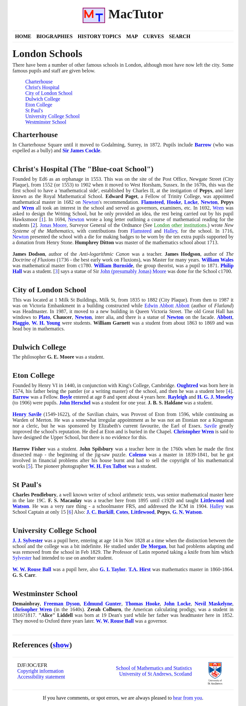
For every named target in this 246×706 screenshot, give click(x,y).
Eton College (38, 104)
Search (180, 36)
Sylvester (22, 558)
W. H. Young (46, 323)
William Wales (217, 259)
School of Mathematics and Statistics (154, 668)
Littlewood (212, 500)
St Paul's (34, 110)
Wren (28, 208)
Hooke (174, 202)
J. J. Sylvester (27, 540)
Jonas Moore (53, 225)
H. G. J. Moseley (215, 397)
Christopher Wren (194, 431)
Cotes (122, 512)
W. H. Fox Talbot (108, 466)
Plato (44, 317)
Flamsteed (152, 202)
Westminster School (45, 122)
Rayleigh (177, 397)
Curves (153, 36)
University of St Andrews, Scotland (155, 674)
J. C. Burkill (99, 512)
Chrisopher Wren (32, 609)
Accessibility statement (41, 676)
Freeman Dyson (62, 603)
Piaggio (20, 323)
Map (132, 36)
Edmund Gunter (102, 603)
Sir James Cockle (81, 150)
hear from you (187, 698)
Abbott (224, 317)
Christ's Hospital (42, 87)
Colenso (137, 454)
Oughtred (187, 385)
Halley (170, 231)
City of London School (48, 93)
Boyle (66, 397)
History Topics (99, 36)
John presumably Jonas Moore (133, 271)
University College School (52, 116)
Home (23, 36)
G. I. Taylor (113, 569)
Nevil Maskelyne (213, 603)
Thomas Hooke (142, 603)
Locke (191, 202)
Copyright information (40, 671)
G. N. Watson (186, 512)
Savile (210, 425)
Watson (20, 506)
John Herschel (74, 402)
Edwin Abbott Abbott (167, 305)
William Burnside (113, 265)
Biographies (55, 36)
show (61, 645)
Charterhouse (39, 81)
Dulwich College (42, 99)
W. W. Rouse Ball (31, 569)
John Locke (177, 603)
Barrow (203, 144)
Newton (91, 202)
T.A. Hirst (139, 569)
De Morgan (153, 546)
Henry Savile (27, 414)
